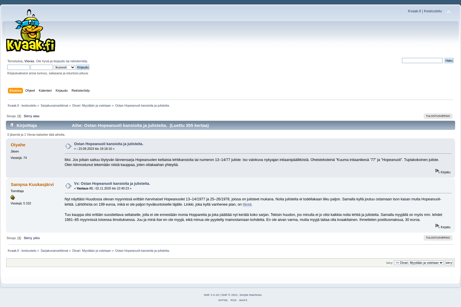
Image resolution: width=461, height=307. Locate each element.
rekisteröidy (78, 61)
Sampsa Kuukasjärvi (32, 184)
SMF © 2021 (229, 294)
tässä (247, 204)
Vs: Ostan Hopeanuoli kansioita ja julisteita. (112, 184)
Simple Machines (250, 294)
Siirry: (389, 262)
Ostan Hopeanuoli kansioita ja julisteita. (108, 144)
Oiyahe (18, 144)
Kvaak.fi (414, 11)
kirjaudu (59, 61)
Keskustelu (433, 11)
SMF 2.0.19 (211, 294)
